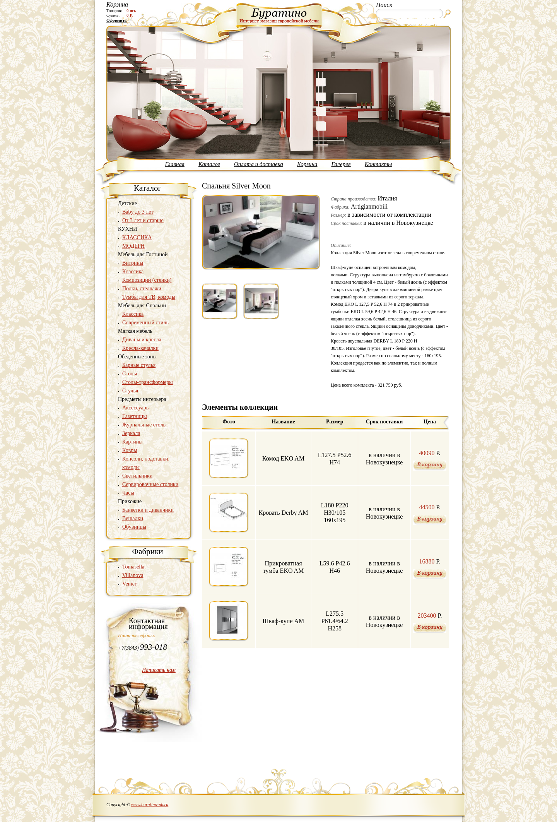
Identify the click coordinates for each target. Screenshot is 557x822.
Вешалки (132, 518)
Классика (133, 271)
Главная (175, 164)
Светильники (137, 476)
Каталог (209, 164)
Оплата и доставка (258, 164)
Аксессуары (136, 408)
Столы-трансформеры (147, 382)
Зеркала (131, 433)
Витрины (133, 263)
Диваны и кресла (141, 339)
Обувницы (134, 527)
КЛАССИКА (137, 237)
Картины (132, 442)
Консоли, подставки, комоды (145, 463)
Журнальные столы (144, 425)
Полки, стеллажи (141, 288)
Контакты (378, 164)
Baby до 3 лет (138, 212)
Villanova (132, 575)
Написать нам (159, 670)
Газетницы (134, 416)
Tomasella (133, 567)
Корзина (307, 164)
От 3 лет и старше (143, 220)
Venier (129, 584)
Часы (128, 493)
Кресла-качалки (140, 348)
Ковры (129, 450)
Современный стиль (145, 322)
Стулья (130, 391)
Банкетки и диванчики (148, 510)
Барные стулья (138, 365)
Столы (129, 374)
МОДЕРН (133, 246)
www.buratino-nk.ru (149, 804)
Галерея (340, 164)
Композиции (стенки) (146, 280)
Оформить (116, 20)
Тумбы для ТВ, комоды (148, 297)
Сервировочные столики (150, 484)
